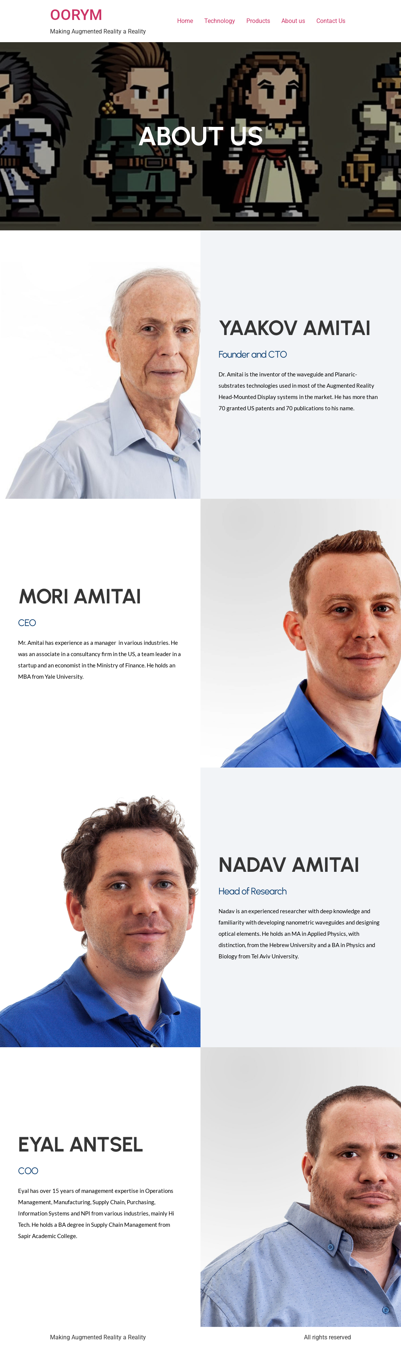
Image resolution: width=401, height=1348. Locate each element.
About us (293, 20)
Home (185, 20)
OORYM (76, 15)
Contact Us (330, 20)
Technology (219, 20)
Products (258, 20)
